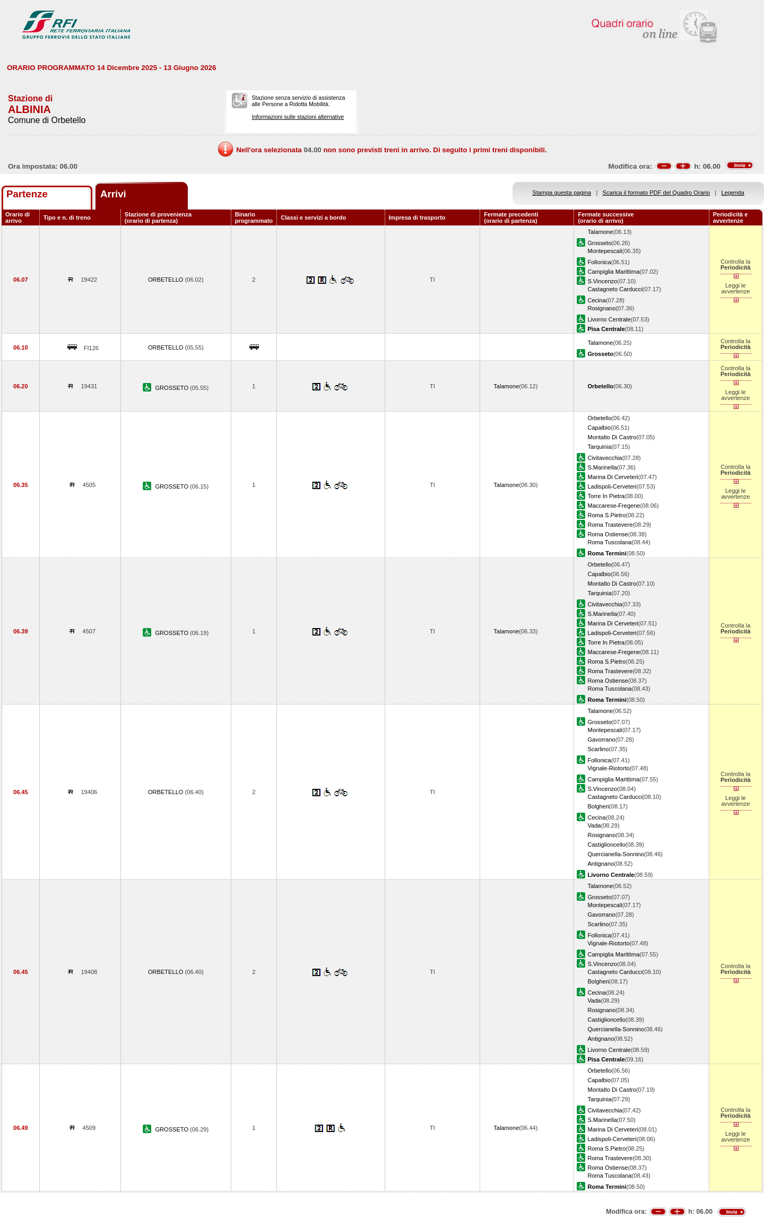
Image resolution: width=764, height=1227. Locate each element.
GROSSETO (172, 388)
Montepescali (604, 251)
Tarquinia (599, 446)
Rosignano (601, 308)
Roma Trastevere (609, 524)
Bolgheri (598, 806)
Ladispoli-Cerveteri (611, 486)
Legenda (733, 192)
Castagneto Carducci (614, 289)
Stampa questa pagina (561, 192)
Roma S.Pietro (606, 515)
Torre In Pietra (605, 496)
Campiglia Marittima (613, 271)
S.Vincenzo (602, 281)
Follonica (599, 262)
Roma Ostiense (607, 534)
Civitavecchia (604, 458)
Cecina (596, 300)
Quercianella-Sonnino (615, 854)
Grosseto (599, 243)
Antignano (600, 863)
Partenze (27, 193)
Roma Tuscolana (609, 542)
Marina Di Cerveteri (612, 477)
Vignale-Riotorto (608, 768)
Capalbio (599, 427)
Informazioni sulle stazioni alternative (297, 117)
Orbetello (599, 418)
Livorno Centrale (608, 319)
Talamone (600, 232)
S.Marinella (602, 467)
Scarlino (598, 749)
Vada (594, 825)
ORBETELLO (166, 279)
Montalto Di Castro (611, 437)
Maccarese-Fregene (613, 505)
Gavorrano (601, 739)
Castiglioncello (606, 844)
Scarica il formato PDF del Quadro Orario (656, 192)
